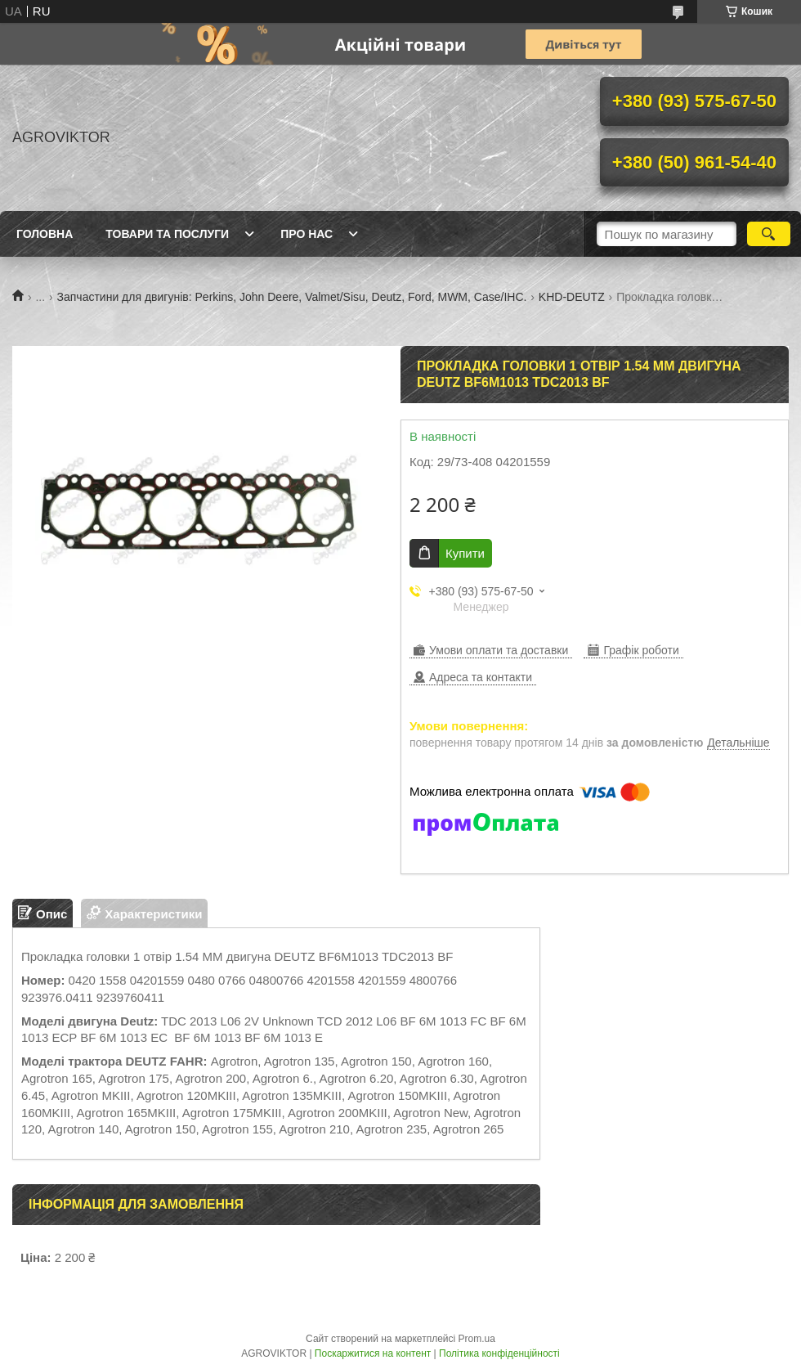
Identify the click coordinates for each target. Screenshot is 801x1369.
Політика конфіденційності (499, 1353)
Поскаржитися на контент (373, 1353)
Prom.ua (477, 1338)
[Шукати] (768, 234)
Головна (44, 233)
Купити (465, 553)
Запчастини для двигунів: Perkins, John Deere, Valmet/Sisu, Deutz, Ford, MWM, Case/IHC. (292, 296)
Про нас (306, 233)
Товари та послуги (167, 233)
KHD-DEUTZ (572, 296)
